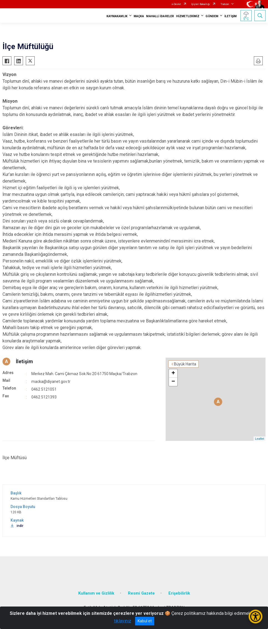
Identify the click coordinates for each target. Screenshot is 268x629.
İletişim (24, 361)
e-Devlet (176, 4)
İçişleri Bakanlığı (200, 4)
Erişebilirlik (179, 593)
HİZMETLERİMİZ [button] (187, 16)
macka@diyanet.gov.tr (50, 381)
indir (17, 526)
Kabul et (145, 621)
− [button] (173, 382)
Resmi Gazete (141, 593)
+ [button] (173, 373)
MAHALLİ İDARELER (160, 16)
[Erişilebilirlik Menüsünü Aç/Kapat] (255, 616)
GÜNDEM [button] (212, 16)
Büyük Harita (185, 364)
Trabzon (225, 4)
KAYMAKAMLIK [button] (117, 16)
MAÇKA (139, 16)
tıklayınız (122, 620)
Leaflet (259, 438)
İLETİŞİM (230, 16)
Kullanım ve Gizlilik (96, 593)
